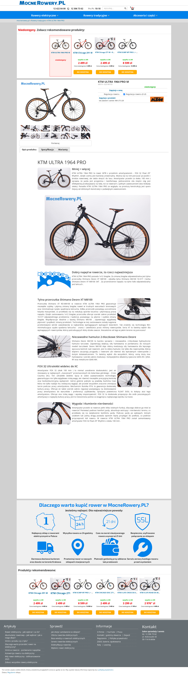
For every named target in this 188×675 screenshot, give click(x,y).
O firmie (100, 632)
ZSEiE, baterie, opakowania (109, 641)
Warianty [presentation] (63, 149)
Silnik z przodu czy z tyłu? (16, 641)
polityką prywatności (105, 670)
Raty (99, 645)
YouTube (111, 632)
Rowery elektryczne (45, 15)
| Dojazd (126, 635)
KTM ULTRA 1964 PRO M (60, 52)
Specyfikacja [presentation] (47, 149)
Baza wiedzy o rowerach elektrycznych (68, 638)
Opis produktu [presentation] (29, 149)
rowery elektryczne (29, 662)
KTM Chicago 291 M (82, 52)
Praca (119, 632)
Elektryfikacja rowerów (61, 645)
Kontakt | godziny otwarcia (109, 635)
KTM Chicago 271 (60, 593)
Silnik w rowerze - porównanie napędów (22, 650)
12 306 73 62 (77, 8)
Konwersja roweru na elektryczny (19, 653)
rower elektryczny (66, 648)
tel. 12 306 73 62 (149, 634)
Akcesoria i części (145, 15)
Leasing (107, 645)
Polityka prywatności (119, 638)
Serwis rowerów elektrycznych (64, 641)
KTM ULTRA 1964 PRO (55, 20)
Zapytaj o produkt (107, 98)
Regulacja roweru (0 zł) (136, 94)
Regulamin (102, 638)
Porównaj (55, 143)
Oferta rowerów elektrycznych (64, 635)
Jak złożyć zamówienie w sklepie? (65, 632)
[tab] (29, 149)
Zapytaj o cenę (115, 90)
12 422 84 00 (59, 8)
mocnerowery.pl (23, 20)
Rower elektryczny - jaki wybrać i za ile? (22, 632)
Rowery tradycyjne (96, 15)
